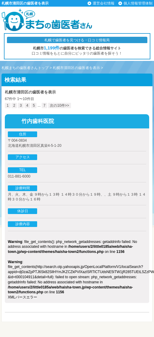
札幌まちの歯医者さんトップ (25, 68)
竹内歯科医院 (37, 121)
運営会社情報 (103, 3)
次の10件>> (59, 105)
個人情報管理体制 (138, 3)
